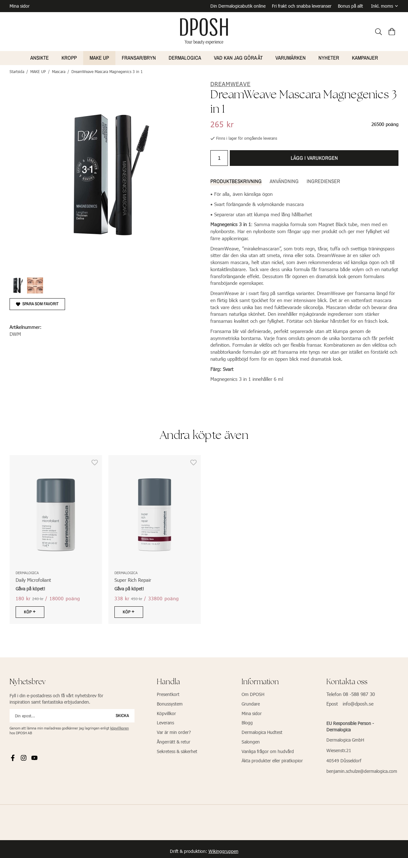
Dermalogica (185, 56)
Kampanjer (365, 56)
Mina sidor (20, 5)
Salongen (251, 740)
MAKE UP (99, 56)
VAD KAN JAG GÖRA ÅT (238, 56)
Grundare (251, 702)
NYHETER (328, 56)
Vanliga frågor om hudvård (268, 750)
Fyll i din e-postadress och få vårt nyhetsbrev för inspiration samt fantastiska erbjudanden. (56, 697)
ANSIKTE (39, 56)
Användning (284, 179)
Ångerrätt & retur (173, 740)
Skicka (122, 714)
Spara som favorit (37, 302)
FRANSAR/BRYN (139, 56)
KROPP (69, 56)
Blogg (247, 721)
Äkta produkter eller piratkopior (272, 759)
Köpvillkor (166, 712)
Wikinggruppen (223, 850)
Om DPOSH (253, 693)
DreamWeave (230, 82)
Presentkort (168, 693)
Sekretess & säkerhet (177, 750)
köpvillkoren (119, 727)
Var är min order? (174, 731)
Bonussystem (170, 702)
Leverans (165, 721)
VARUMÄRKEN (290, 56)
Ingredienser (323, 179)
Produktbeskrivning (236, 179)
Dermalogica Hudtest (262, 731)
